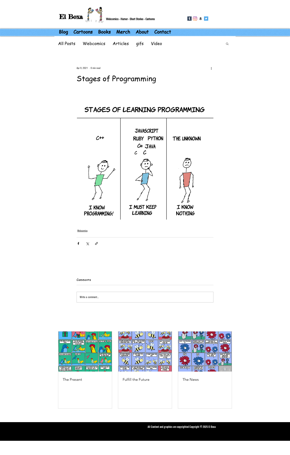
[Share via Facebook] (78, 243)
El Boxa (71, 16)
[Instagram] (195, 18)
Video (156, 43)
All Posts (66, 43)
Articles (121, 43)
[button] (227, 43)
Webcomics (94, 43)
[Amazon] (200, 18)
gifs (140, 43)
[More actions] (211, 68)
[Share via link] (96, 243)
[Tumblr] (189, 18)
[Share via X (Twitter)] (87, 243)
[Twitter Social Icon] (206, 18)
